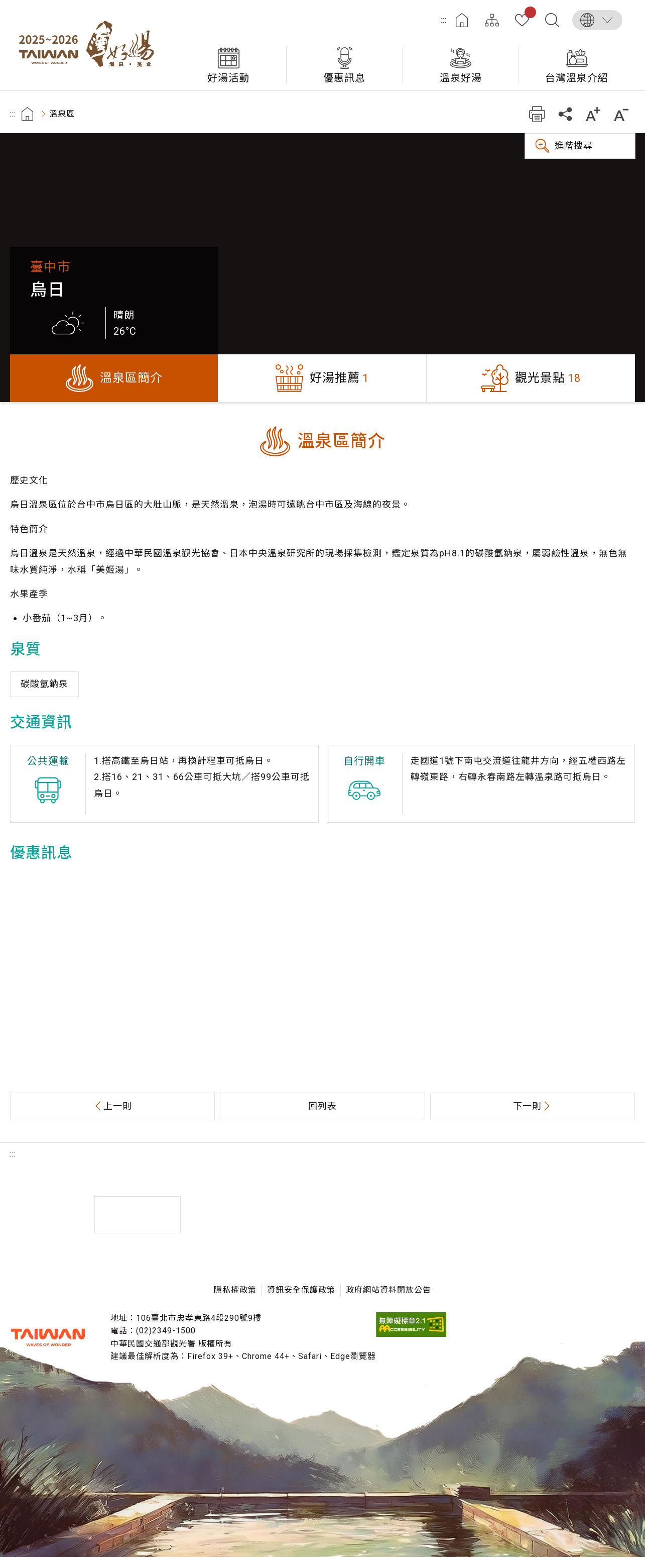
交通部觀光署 (47, 1337)
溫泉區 (62, 114)
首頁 (462, 20)
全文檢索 (552, 20)
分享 (565, 114)
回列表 (322, 1106)
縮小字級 (621, 114)
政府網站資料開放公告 (388, 1290)
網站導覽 (492, 20)
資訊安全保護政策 (301, 1290)
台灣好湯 (90, 45)
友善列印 (537, 114)
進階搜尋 (574, 145)
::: (444, 20)
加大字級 (593, 114)
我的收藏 (528, 14)
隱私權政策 (235, 1290)
